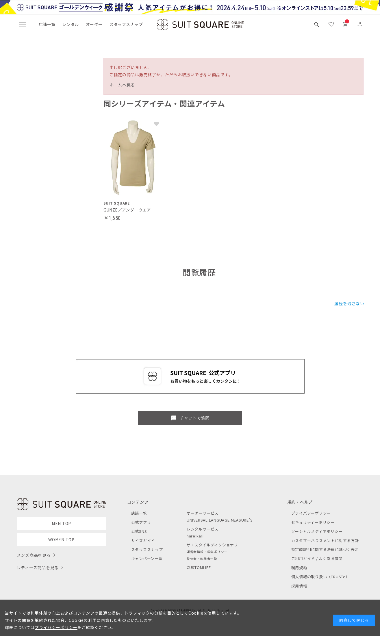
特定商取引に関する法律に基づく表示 (325, 549)
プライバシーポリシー (311, 513)
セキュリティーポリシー (313, 522)
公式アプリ (141, 522)
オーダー (94, 24)
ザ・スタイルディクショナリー (214, 545)
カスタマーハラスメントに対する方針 (325, 540)
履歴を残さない (349, 303)
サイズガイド (143, 540)
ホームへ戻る (122, 85)
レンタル (70, 24)
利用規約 (299, 567)
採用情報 (299, 586)
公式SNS (139, 531)
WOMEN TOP (61, 539)
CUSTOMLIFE (199, 567)
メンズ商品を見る (34, 555)
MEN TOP (61, 523)
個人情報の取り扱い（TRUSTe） (320, 576)
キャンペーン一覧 (147, 558)
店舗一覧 (47, 24)
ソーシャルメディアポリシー (317, 531)
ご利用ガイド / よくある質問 (317, 558)
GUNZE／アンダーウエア (127, 210)
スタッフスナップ (126, 24)
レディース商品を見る (38, 567)
